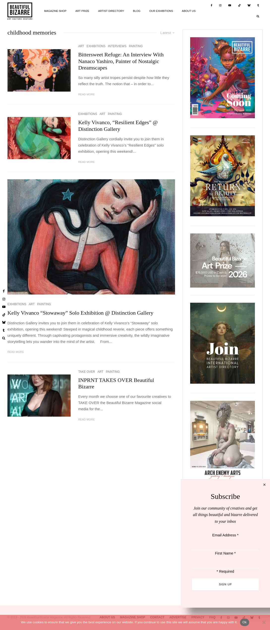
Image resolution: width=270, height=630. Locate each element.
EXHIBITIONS (96, 46)
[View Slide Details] (222, 260)
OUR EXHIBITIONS (161, 10)
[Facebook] (211, 5)
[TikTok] (239, 5)
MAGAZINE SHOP (55, 10)
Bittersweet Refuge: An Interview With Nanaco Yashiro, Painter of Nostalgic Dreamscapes (121, 61)
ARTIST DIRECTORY (111, 10)
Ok (244, 622)
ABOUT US (189, 10)
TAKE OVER (86, 371)
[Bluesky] (249, 5)
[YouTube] (229, 5)
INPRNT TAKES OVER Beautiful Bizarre (116, 383)
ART (81, 46)
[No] (263, 622)
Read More (86, 94)
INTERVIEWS (117, 46)
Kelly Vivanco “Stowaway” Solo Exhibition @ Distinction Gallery (80, 313)
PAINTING (136, 46)
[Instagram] (220, 5)
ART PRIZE (82, 10)
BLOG (136, 10)
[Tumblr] (258, 5)
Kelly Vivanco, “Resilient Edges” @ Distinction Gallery (118, 125)
